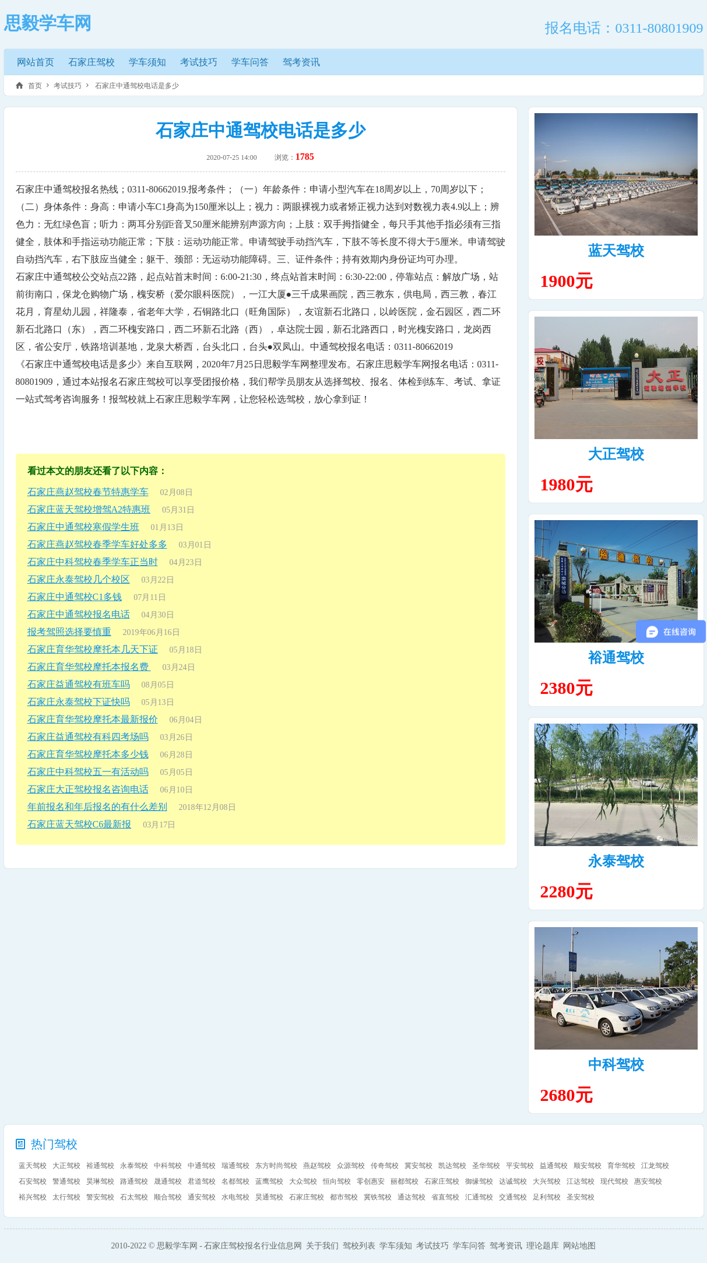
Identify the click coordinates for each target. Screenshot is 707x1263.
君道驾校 (202, 1181)
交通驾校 (513, 1197)
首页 (35, 86)
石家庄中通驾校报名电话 (78, 614)
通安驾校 (202, 1197)
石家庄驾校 (91, 62)
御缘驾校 (479, 1181)
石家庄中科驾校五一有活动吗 (88, 772)
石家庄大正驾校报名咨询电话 (88, 789)
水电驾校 (235, 1197)
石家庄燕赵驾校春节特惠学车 (88, 492)
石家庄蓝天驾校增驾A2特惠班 (89, 509)
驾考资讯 (301, 62)
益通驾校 (554, 1166)
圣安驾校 (581, 1197)
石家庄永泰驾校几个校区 (78, 579)
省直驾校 (445, 1197)
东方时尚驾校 (276, 1166)
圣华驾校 (486, 1166)
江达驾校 (581, 1181)
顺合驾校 (168, 1197)
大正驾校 (616, 454)
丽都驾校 (404, 1181)
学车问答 (250, 62)
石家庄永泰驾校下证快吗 (78, 702)
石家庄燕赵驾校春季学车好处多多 (97, 544)
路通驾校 (134, 1181)
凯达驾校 (452, 1166)
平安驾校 (520, 1166)
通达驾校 (411, 1197)
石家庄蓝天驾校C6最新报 (79, 824)
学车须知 (147, 62)
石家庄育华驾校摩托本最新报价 (92, 719)
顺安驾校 (588, 1166)
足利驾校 (547, 1197)
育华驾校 (621, 1166)
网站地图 (579, 1245)
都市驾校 (344, 1197)
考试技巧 (198, 62)
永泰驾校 (616, 861)
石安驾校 (33, 1181)
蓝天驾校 (616, 250)
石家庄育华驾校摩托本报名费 (89, 667)
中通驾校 (202, 1166)
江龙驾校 (655, 1166)
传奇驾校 (385, 1166)
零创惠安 (371, 1181)
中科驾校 (616, 1064)
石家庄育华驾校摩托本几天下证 (92, 649)
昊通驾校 (269, 1197)
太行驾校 (66, 1197)
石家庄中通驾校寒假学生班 (83, 527)
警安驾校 (100, 1197)
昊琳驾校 (100, 1181)
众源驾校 (351, 1166)
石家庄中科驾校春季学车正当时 (92, 562)
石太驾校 (134, 1197)
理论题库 (542, 1245)
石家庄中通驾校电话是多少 (136, 86)
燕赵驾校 (317, 1166)
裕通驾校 (616, 657)
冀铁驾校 (378, 1197)
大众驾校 (303, 1181)
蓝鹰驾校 (269, 1181)
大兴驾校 (547, 1181)
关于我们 (322, 1245)
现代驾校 (614, 1181)
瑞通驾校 (235, 1166)
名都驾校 (235, 1181)
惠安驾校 (648, 1181)
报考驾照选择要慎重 (69, 632)
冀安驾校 (418, 1166)
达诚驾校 (513, 1181)
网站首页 (35, 62)
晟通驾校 (168, 1181)
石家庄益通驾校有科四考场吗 (88, 737)
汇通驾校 (479, 1197)
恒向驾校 (337, 1181)
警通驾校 (66, 1181)
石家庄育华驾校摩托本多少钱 (88, 754)
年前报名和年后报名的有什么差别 (97, 807)
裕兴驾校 (33, 1197)
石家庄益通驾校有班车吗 (78, 684)
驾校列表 (359, 1245)
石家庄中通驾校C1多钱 (74, 597)
